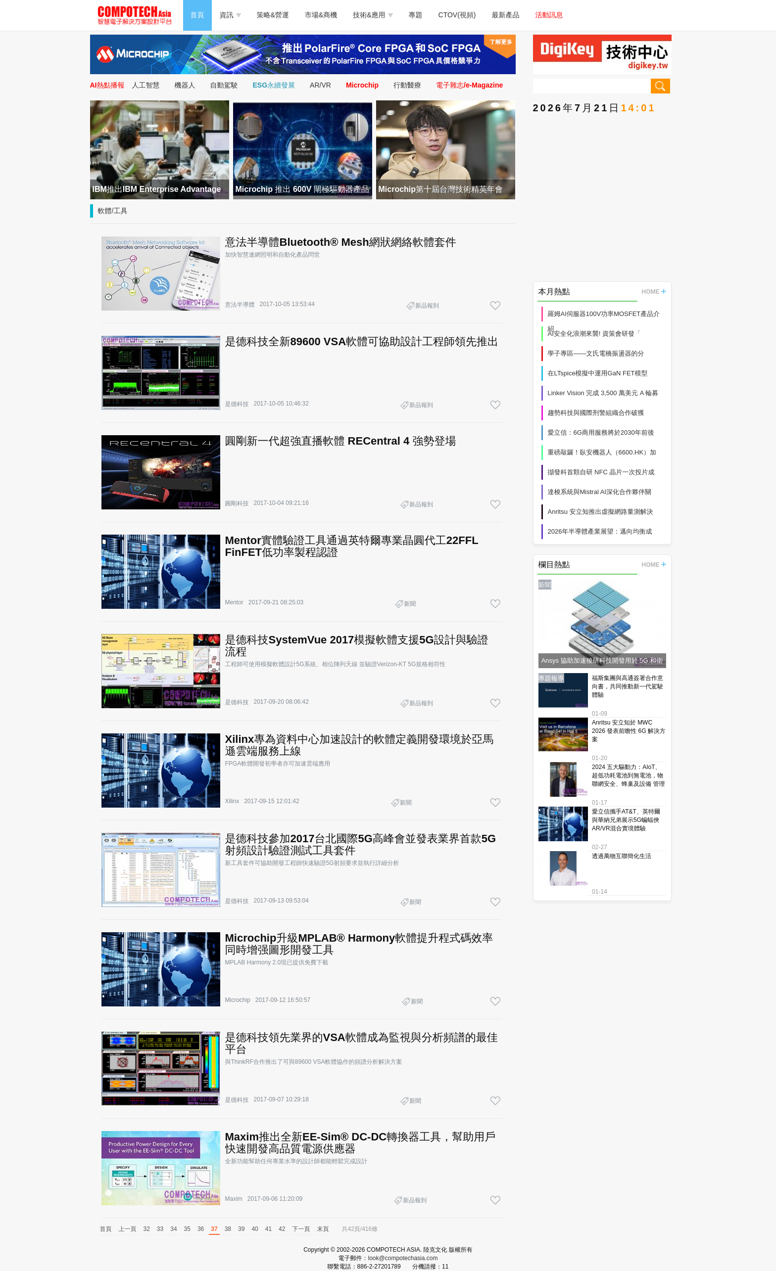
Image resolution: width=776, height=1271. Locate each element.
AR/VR (320, 85)
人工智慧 (146, 85)
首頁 (197, 15)
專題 (416, 15)
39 (241, 1229)
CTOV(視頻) (457, 15)
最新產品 (506, 15)
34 (173, 1229)
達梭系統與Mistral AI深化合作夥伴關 (599, 492)
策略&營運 (273, 15)
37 (214, 1229)
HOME (654, 291)
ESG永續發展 (274, 85)
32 (147, 1229)
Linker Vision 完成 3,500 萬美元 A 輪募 (603, 393)
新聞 (410, 603)
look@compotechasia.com (403, 1258)
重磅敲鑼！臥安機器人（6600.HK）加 (602, 452)
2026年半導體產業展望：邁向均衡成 (600, 531)
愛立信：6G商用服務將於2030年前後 (601, 432)
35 (187, 1229)
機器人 (185, 85)
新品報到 (427, 305)
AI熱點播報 (107, 85)
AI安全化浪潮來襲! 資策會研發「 (594, 333)
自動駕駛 (224, 85)
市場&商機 (321, 15)
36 (200, 1229)
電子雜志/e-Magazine (469, 85)
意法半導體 (240, 304)
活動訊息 (549, 15)
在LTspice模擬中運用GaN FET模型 (598, 373)
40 (254, 1229)
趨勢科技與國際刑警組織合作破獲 (596, 412)
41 (268, 1229)
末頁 (323, 1229)
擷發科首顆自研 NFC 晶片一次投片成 (601, 472)
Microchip (362, 85)
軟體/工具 (113, 211)
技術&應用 (372, 15)
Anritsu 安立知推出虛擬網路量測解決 (600, 511)
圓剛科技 (237, 503)
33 (160, 1229)
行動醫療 (407, 85)
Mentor (234, 602)
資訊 (230, 15)
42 (282, 1229)
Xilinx (232, 801)
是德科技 (237, 404)
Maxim (233, 1198)
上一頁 (128, 1229)
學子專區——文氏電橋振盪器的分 (596, 353)
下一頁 (301, 1229)
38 (228, 1229)
